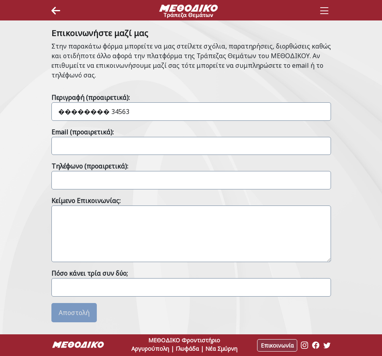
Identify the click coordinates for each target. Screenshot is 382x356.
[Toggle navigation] (324, 11)
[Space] (188, 10)
